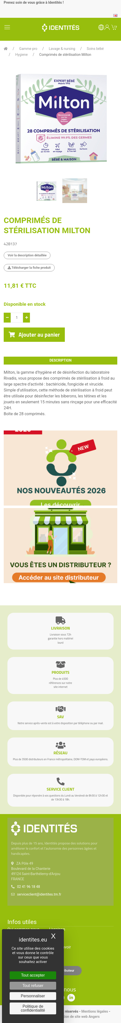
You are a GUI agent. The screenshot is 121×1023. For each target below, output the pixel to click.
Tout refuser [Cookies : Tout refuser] (33, 985)
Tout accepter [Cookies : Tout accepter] (33, 975)
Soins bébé (95, 49)
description (60, 360)
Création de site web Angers (78, 1017)
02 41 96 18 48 (28, 887)
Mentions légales (94, 1011)
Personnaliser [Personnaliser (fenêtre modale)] (33, 996)
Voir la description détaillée (27, 255)
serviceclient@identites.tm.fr (39, 894)
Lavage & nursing (62, 49)
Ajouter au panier (34, 334)
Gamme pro (28, 49)
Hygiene (21, 55)
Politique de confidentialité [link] (33, 1008)
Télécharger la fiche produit (29, 267)
